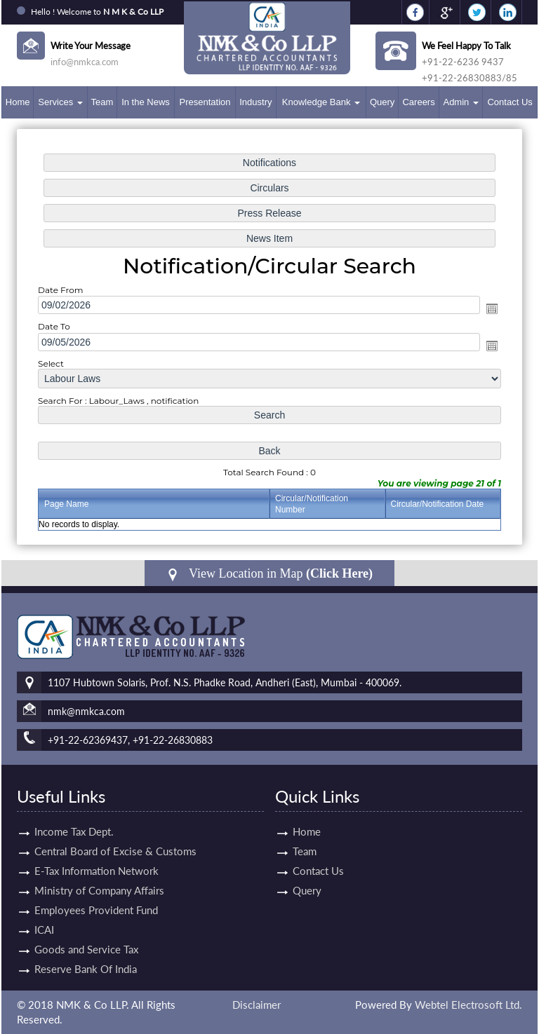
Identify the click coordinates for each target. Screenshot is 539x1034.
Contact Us (509, 102)
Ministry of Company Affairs (99, 874)
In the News (145, 102)
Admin (460, 102)
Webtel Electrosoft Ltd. (468, 1004)
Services (60, 102)
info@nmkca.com (85, 61)
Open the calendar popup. (492, 308)
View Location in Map (269, 573)
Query (382, 102)
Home (18, 102)
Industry (255, 102)
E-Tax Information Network (96, 854)
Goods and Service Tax (86, 933)
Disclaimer (256, 1004)
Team (102, 102)
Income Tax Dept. (74, 815)
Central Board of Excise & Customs (115, 835)
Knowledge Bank (321, 102)
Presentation (205, 102)
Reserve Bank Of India (85, 952)
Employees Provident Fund (96, 893)
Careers (418, 102)
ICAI (44, 913)
